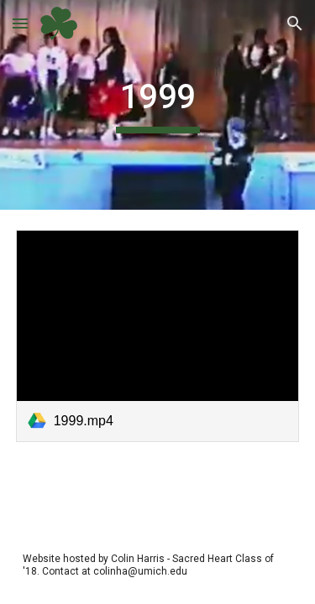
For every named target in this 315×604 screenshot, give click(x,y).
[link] (158, 336)
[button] (20, 23)
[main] (158, 105)
